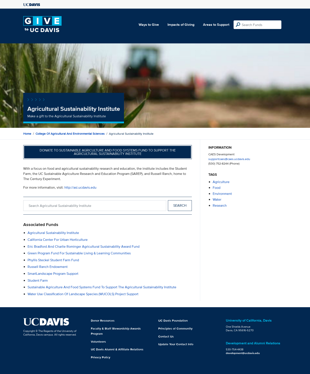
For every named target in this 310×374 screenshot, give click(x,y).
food (216, 187)
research (220, 205)
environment (222, 193)
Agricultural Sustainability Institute (53, 232)
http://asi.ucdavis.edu (80, 187)
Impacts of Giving (180, 24)
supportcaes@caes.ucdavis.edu (229, 159)
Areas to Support (216, 24)
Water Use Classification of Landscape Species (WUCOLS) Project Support (83, 294)
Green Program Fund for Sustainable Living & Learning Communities (79, 253)
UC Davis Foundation (173, 320)
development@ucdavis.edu (243, 353)
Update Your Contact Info (175, 344)
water (217, 199)
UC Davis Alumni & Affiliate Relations (117, 349)
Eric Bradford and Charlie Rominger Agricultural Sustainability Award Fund (84, 246)
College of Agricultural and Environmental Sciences (70, 133)
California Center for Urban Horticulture (58, 239)
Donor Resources (103, 320)
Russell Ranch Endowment (48, 266)
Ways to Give (149, 24)
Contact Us (166, 336)
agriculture (221, 181)
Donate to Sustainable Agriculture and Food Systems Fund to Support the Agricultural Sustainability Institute (108, 152)
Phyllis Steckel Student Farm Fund (53, 260)
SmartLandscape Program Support (53, 273)
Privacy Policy (100, 357)
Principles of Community (175, 328)
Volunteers (98, 341)
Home (27, 133)
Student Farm (38, 280)
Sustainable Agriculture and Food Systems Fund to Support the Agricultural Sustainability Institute (102, 287)
